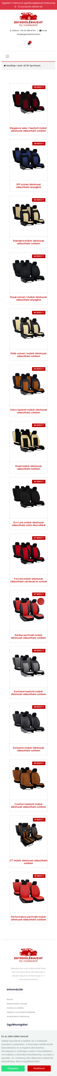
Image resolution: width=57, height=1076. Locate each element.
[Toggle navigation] (7, 56)
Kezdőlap (10, 65)
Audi (19, 65)
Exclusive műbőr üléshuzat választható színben (28, 749)
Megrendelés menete (17, 1003)
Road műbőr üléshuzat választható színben (28, 467)
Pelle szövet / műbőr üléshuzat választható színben (28, 355)
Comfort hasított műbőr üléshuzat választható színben (28, 805)
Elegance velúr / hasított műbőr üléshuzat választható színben (28, 129)
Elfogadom (13, 1068)
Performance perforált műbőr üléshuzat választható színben (28, 918)
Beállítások (39, 1068)
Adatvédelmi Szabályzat (18, 1016)
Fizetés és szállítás (15, 1008)
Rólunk (10, 999)
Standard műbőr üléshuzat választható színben (28, 242)
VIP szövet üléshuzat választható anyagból (28, 186)
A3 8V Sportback (32, 65)
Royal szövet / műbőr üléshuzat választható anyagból (28, 298)
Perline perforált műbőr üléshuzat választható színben (28, 636)
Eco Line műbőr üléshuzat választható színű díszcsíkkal (28, 524)
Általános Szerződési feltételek (21, 1012)
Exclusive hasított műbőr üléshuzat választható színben (28, 693)
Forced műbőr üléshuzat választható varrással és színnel (28, 580)
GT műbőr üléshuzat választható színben (29, 862)
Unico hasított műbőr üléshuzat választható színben (28, 411)
